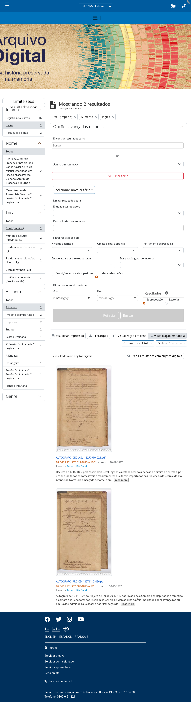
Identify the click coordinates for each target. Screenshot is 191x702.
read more (121, 480)
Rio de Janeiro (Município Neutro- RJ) (24, 260)
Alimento (24, 308)
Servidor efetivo (55, 656)
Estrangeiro (24, 364)
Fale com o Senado (59, 681)
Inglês (24, 126)
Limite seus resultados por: (24, 101)
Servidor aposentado (58, 667)
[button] (173, 6)
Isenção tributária (24, 386)
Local (10, 213)
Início (55, 291)
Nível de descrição (62, 243)
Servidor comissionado (59, 661)
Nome (11, 144)
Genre (11, 397)
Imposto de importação (24, 315)
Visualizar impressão (68, 336)
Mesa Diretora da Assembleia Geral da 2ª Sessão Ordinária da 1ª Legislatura (24, 196)
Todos (9, 151)
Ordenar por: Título (136, 343)
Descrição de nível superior (69, 221)
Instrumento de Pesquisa (158, 243)
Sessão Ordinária (24, 338)
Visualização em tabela (167, 336)
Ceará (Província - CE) (24, 271)
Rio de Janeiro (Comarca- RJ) (24, 249)
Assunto (13, 292)
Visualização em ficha (129, 336)
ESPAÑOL (65, 637)
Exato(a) (174, 299)
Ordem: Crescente (170, 343)
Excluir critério (117, 176)
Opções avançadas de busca (79, 127)
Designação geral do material (137, 258)
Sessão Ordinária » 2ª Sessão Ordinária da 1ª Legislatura (24, 374)
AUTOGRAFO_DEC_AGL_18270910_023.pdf (81, 457)
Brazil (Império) (24, 229)
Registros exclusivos (24, 119)
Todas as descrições (111, 273)
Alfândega (24, 356)
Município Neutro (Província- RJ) (24, 237)
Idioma (12, 110)
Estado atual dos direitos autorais (71, 258)
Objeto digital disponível (111, 243)
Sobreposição (155, 299)
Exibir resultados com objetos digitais (154, 356)
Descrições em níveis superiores (74, 273)
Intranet (52, 648)
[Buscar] (118, 145)
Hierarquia (98, 336)
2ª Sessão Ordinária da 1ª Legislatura (24, 346)
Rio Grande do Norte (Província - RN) (24, 279)
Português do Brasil (24, 133)
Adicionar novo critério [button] (73, 190)
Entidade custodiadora (66, 206)
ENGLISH (50, 637)
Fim (99, 291)
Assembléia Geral (77, 466)
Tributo (24, 330)
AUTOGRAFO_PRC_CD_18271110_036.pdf (80, 581)
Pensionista (52, 673)
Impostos (24, 323)
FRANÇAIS (81, 637)
